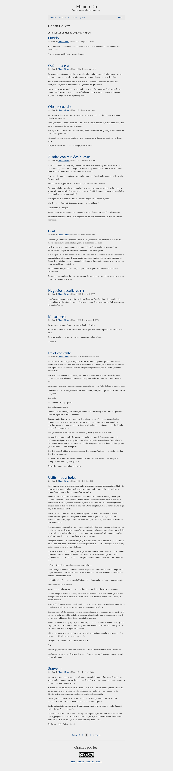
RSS (121, 18)
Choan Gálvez (63, 42)
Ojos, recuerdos (60, 106)
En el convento (59, 353)
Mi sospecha (57, 316)
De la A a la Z (64, 18)
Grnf (51, 231)
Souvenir (55, 668)
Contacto (80, 762)
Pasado (98, 735)
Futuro (74, 735)
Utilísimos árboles (62, 477)
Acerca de (90, 762)
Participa (99, 762)
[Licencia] (86, 757)
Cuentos (53, 18)
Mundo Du (86, 6)
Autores (74, 18)
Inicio (73, 762)
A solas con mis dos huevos (69, 157)
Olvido (53, 38)
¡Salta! (82, 18)
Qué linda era (58, 65)
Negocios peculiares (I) (66, 290)
